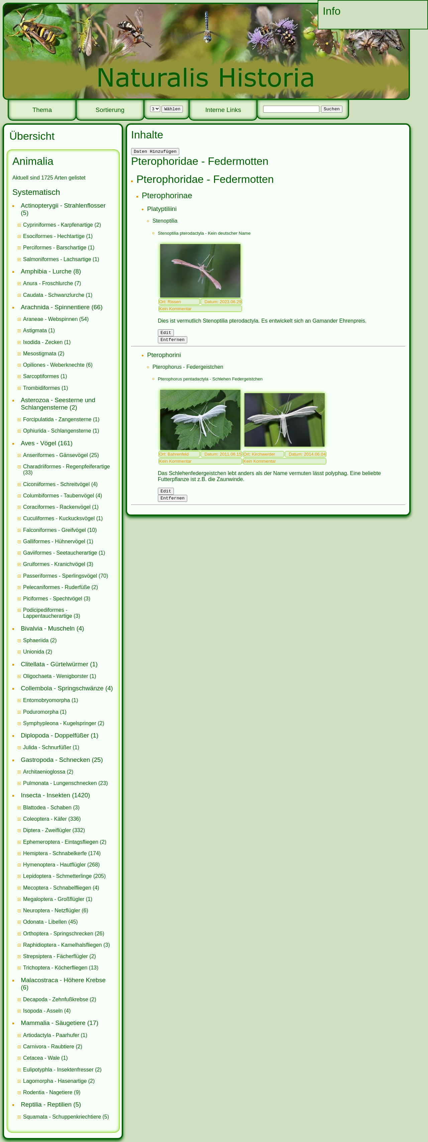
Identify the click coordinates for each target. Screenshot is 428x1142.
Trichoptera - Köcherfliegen (55, 967)
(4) (60, 484)
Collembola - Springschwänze (62, 688)
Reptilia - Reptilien (46, 1104)
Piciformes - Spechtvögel (52, 598)
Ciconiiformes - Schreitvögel (56, 484)
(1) (58, 236)
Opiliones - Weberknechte (54, 365)
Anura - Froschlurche (48, 283)
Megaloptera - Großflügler (53, 899)
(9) (52, 1092)
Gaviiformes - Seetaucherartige (61, 553)
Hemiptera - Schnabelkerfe (55, 853)
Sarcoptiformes (41, 376)
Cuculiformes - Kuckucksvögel (59, 518)
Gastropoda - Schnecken (55, 759)
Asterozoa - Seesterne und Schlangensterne (58, 403)
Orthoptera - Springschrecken (58, 933)
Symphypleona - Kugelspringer (59, 723)
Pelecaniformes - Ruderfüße (56, 587)
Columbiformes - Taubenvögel (58, 495)
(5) (66, 1117)
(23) (65, 783)
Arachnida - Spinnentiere (55, 307)
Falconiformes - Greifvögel (54, 530)
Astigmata (35, 330)
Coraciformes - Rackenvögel (57, 507)
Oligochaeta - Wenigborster (55, 676)
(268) (61, 865)
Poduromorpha (41, 712)
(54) (56, 319)
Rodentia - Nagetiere (48, 1092)
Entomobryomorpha (46, 700)
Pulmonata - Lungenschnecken (60, 783)
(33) (66, 469)
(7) (52, 283)
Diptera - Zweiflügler (47, 830)
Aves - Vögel (38, 443)
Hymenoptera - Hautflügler (54, 865)
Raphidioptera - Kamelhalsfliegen (62, 945)
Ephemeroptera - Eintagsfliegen (60, 842)
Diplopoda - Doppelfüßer (55, 735)
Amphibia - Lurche (46, 271)
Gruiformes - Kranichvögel (54, 564)
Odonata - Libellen (45, 922)
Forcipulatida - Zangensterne (57, 419)
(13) (60, 967)
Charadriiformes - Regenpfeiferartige (66, 466)
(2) (62, 225)
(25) (61, 455)
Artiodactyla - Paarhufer (51, 1035)
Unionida (33, 652)
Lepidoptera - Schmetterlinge (57, 876)
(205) (64, 876)
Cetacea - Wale (41, 1058)
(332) (54, 830)
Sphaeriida (36, 640)
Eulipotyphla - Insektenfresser (58, 1069)
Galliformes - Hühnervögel (54, 541)
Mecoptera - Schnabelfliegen (57, 888)
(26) (63, 933)
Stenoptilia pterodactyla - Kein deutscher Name (204, 234)
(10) (60, 530)
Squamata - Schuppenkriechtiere (62, 1117)
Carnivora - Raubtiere (48, 1046)
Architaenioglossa (44, 772)
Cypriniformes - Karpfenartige (58, 225)
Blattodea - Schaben (47, 807)
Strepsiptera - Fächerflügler (55, 956)
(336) (52, 819)
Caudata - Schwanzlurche (53, 295)
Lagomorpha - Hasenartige (55, 1081)
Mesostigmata (40, 353)
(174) (62, 853)
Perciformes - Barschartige (54, 247)
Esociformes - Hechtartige (54, 236)
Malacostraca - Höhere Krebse (63, 980)
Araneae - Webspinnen (50, 319)
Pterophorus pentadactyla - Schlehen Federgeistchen (210, 381)
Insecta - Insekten (45, 795)
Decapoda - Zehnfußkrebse (55, 999)
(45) (50, 922)
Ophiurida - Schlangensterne (57, 431)
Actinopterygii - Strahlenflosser (63, 205)
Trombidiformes (41, 388)
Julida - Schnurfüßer (47, 747)
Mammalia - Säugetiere (53, 1022)
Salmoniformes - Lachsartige (57, 259)
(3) (58, 564)
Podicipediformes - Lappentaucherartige (48, 613)
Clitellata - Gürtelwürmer (54, 664)
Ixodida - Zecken (43, 342)
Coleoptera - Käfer (45, 819)
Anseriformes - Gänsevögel (55, 455)
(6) (58, 365)
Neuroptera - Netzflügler (51, 910)
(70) (65, 576)
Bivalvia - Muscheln (48, 628)
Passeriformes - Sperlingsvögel (60, 576)
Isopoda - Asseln (43, 1011)
